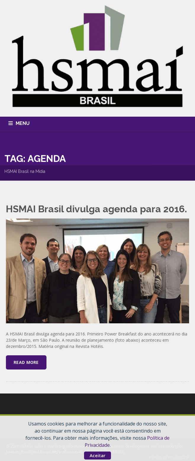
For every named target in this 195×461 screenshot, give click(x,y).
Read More (26, 362)
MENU (23, 123)
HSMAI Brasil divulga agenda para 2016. (96, 208)
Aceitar (97, 455)
